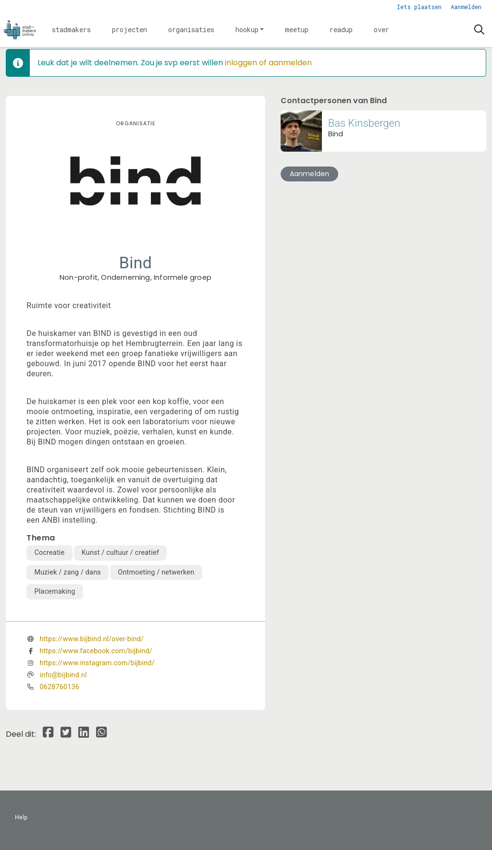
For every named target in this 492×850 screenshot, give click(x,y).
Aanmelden (466, 7)
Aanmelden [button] (310, 174)
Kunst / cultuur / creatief (120, 553)
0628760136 (59, 687)
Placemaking (54, 591)
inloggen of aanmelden (268, 62)
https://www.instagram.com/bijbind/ (96, 663)
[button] (71, 29)
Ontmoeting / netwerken (156, 572)
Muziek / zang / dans (67, 572)
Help (21, 817)
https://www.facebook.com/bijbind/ (95, 651)
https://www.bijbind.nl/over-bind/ (91, 639)
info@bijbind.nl (62, 675)
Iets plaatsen (419, 7)
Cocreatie (49, 553)
